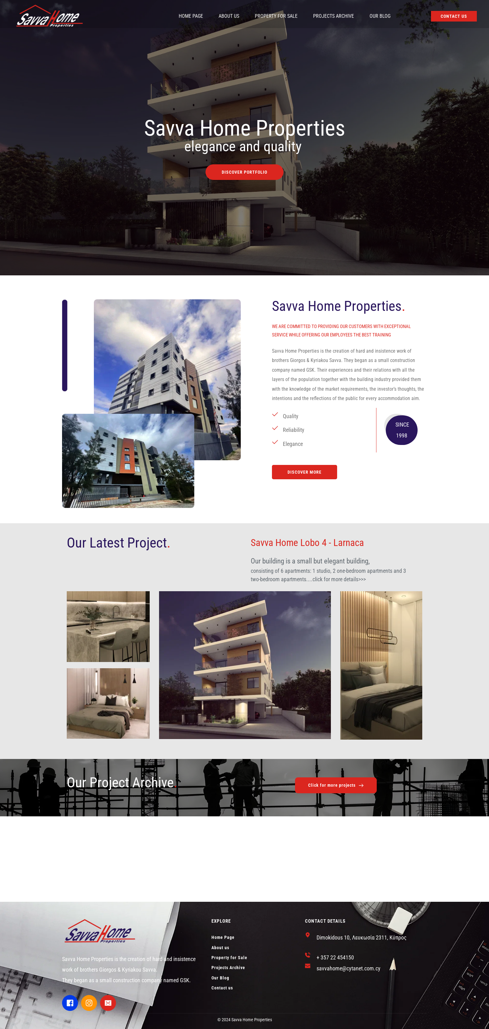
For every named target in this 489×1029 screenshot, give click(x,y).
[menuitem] (191, 16)
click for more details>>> (339, 579)
